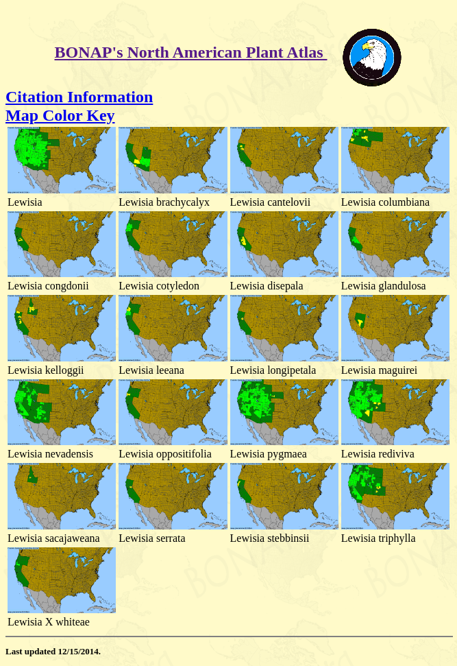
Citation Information (79, 97)
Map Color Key (60, 115)
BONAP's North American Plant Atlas (191, 52)
